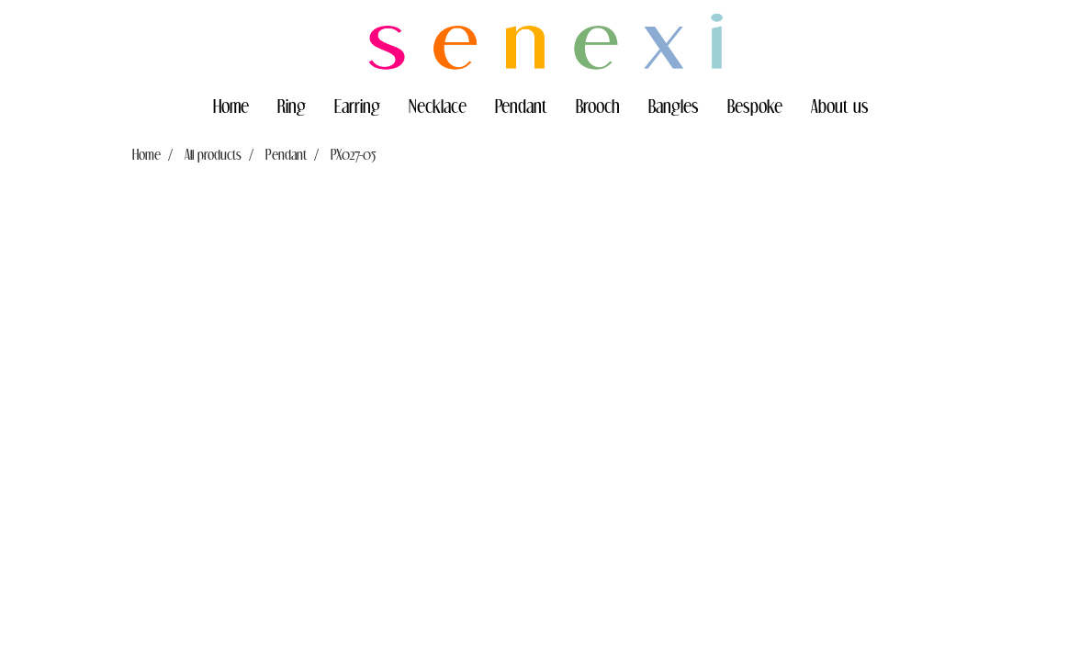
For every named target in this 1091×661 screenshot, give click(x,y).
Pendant (521, 105)
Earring (357, 105)
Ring (291, 105)
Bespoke (754, 105)
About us (840, 105)
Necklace (438, 105)
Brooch (598, 105)
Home (231, 105)
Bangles (673, 105)
